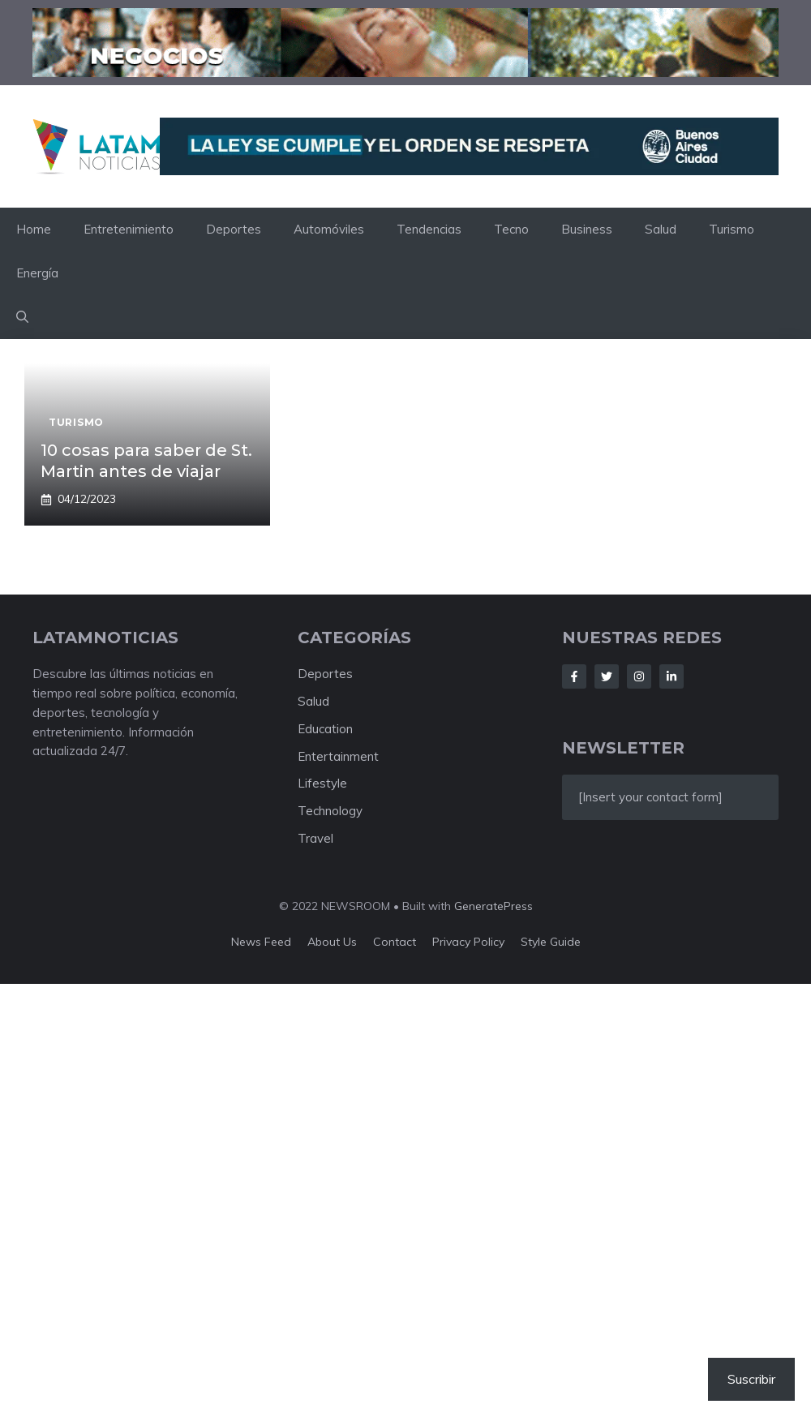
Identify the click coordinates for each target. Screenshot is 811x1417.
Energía (37, 273)
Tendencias (429, 229)
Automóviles (329, 229)
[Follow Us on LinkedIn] (671, 676)
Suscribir (751, 1379)
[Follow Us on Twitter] (606, 676)
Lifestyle (322, 783)
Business (586, 229)
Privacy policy (468, 941)
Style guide (551, 941)
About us (332, 941)
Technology (330, 810)
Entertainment (338, 756)
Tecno (511, 229)
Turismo (731, 229)
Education (325, 728)
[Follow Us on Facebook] (574, 676)
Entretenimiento (129, 229)
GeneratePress (493, 906)
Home (33, 229)
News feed (261, 941)
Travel (315, 838)
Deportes (233, 229)
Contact (394, 941)
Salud (660, 229)
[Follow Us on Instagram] (639, 676)
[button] (22, 317)
